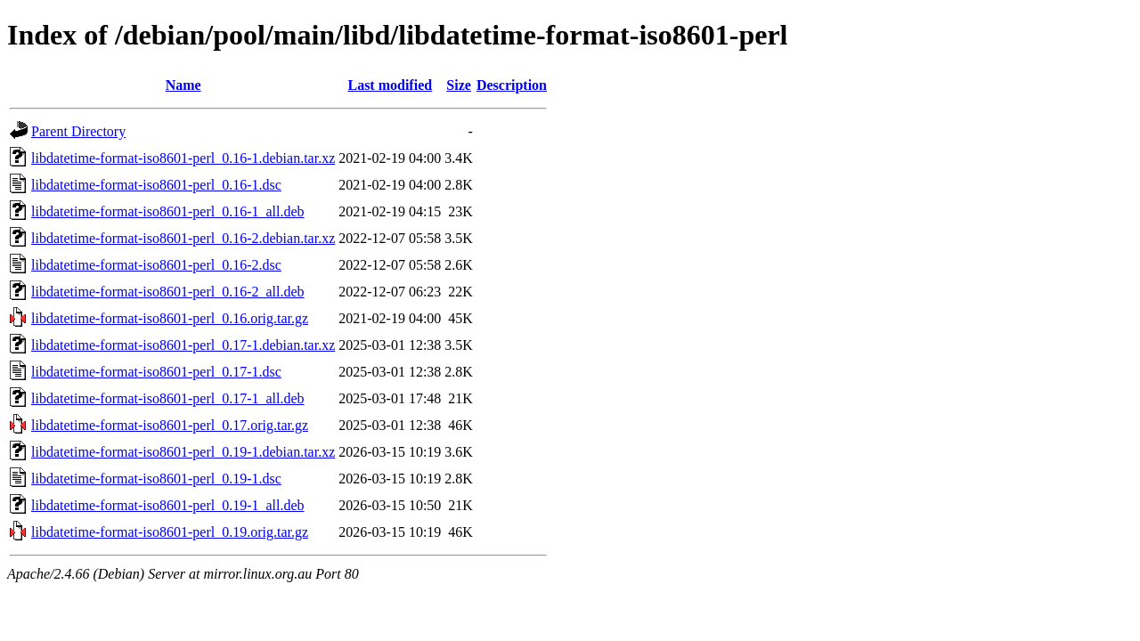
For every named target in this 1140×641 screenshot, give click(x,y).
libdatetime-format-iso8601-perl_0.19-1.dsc (156, 478)
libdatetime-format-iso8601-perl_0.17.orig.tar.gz (169, 425)
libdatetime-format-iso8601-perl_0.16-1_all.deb (168, 211)
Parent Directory (78, 131)
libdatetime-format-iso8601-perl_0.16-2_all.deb (168, 291)
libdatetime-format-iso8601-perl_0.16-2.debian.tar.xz (183, 238)
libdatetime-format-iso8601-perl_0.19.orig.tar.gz (169, 532)
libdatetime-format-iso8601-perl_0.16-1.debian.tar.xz (183, 158)
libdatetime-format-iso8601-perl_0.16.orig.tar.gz (169, 318)
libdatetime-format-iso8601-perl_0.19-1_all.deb (168, 505)
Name (183, 85)
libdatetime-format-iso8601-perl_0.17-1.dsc (156, 371)
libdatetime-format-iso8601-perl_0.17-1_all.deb (168, 398)
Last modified (389, 85)
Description (511, 85)
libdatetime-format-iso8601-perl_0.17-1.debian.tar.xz (183, 345)
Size (458, 85)
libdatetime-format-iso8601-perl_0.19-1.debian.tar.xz (183, 451)
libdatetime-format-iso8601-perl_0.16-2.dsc (156, 264)
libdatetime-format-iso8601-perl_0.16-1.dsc (156, 184)
